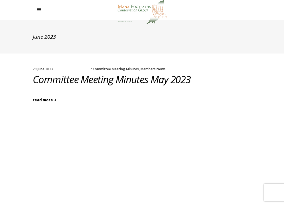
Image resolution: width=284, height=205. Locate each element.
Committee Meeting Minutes (116, 69)
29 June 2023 (43, 69)
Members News (153, 69)
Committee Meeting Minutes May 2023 (112, 79)
